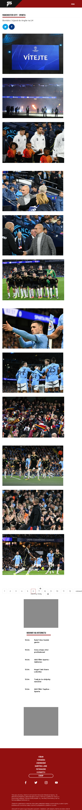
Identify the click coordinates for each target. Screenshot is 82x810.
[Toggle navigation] (75, 4)
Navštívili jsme (41, 766)
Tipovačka (41, 760)
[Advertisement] (41, 613)
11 (63, 591)
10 (57, 591)
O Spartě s (41, 772)
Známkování (41, 763)
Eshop (41, 775)
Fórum (40, 757)
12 (70, 591)
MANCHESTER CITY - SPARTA (13, 15)
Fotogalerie (41, 769)
